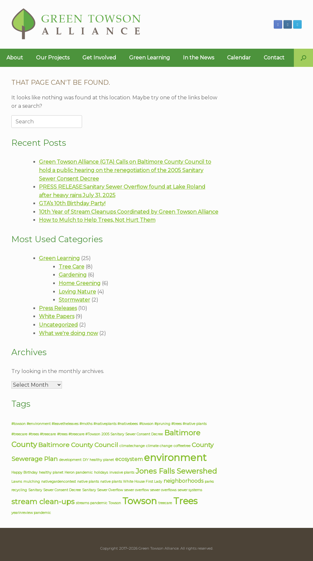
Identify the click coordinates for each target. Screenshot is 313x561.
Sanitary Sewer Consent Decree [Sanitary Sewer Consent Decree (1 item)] (54, 490)
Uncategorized (58, 325)
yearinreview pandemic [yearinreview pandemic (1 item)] (31, 513)
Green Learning (149, 58)
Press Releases (58, 308)
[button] (303, 58)
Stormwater (74, 300)
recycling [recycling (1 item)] (19, 490)
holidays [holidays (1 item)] (101, 472)
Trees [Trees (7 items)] (185, 500)
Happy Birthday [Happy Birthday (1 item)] (24, 472)
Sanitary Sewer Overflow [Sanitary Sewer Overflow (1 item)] (102, 490)
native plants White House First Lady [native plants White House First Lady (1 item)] (131, 482)
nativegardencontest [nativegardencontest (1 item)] (58, 482)
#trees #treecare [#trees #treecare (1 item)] (42, 434)
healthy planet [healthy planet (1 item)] (51, 472)
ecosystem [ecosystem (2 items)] (129, 459)
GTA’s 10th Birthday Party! (72, 203)
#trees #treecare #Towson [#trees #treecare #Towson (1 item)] (78, 434)
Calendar (239, 58)
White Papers (56, 316)
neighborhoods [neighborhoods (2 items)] (183, 481)
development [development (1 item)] (70, 460)
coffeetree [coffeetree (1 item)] (182, 446)
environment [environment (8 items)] (175, 457)
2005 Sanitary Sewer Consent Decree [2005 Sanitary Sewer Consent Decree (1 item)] (132, 434)
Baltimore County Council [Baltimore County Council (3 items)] (78, 445)
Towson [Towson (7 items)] (139, 500)
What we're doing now (68, 333)
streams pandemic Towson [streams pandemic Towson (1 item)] (98, 503)
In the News (198, 58)
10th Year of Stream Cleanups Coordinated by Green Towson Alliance (128, 212)
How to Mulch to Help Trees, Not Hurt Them (97, 220)
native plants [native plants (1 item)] (88, 482)
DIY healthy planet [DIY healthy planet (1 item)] (98, 460)
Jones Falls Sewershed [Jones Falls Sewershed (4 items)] (176, 471)
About (14, 58)
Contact (274, 58)
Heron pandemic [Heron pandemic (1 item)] (79, 472)
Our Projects (52, 58)
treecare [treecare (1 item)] (165, 503)
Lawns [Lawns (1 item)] (16, 482)
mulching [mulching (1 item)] (31, 482)
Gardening (73, 275)
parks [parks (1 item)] (209, 482)
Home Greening (80, 283)
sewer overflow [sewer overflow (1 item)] (136, 490)
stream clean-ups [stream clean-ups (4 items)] (43, 501)
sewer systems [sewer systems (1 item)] (190, 490)
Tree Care (71, 267)
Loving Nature (77, 292)
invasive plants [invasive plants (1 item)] (121, 472)
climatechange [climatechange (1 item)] (132, 446)
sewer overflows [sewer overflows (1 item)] (163, 490)
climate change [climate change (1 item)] (159, 446)
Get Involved (99, 58)
